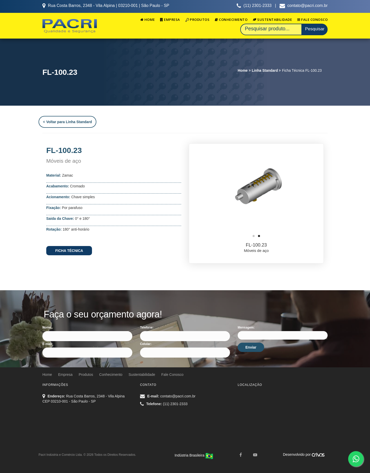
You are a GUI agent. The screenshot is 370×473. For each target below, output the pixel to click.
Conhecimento (231, 19)
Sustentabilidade (272, 19)
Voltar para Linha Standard (67, 122)
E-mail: (47, 344)
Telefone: (146, 327)
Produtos (198, 19)
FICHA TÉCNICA (69, 251)
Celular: (146, 344)
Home (147, 19)
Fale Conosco (312, 19)
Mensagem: (246, 327)
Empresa (170, 19)
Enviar (250, 347)
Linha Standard (265, 70)
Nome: (47, 327)
